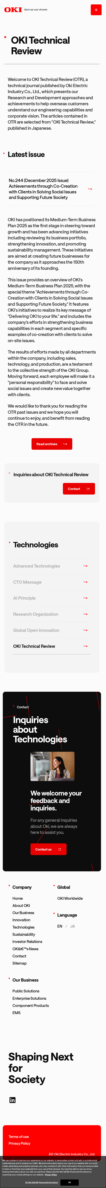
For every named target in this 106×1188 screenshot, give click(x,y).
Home (17, 898)
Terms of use (19, 1136)
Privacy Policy (19, 1143)
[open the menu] (96, 9)
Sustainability (23, 934)
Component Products (30, 1005)
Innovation (21, 920)
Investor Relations (27, 941)
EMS (16, 1012)
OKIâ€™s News (25, 949)
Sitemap (19, 963)
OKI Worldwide (70, 898)
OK (69, 1182)
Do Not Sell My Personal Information (41, 1182)
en (59, 926)
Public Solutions (25, 991)
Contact (19, 956)
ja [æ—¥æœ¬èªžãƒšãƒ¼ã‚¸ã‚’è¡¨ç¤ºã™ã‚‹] (72, 926)
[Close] (101, 1161)
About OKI (21, 905)
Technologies (23, 927)
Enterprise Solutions (29, 998)
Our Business (23, 912)
